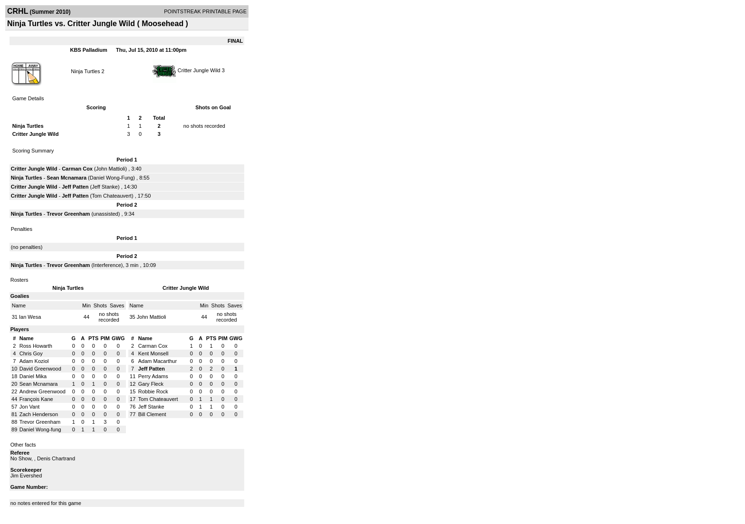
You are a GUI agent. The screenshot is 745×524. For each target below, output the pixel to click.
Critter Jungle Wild (200, 70)
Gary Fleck (150, 384)
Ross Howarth (35, 346)
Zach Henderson (38, 414)
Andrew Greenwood (42, 391)
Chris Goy (31, 353)
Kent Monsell (153, 353)
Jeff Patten (75, 187)
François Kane (36, 399)
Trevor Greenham (68, 214)
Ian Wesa (30, 317)
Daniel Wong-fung (40, 429)
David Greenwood (40, 369)
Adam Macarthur (157, 361)
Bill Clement (152, 414)
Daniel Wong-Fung (112, 178)
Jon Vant (29, 407)
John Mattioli (110, 168)
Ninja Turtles (85, 71)
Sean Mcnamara (66, 178)
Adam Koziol (34, 361)
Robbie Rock (153, 391)
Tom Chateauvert (112, 196)
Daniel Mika (33, 376)
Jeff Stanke (105, 187)
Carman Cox (77, 168)
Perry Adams (153, 376)
